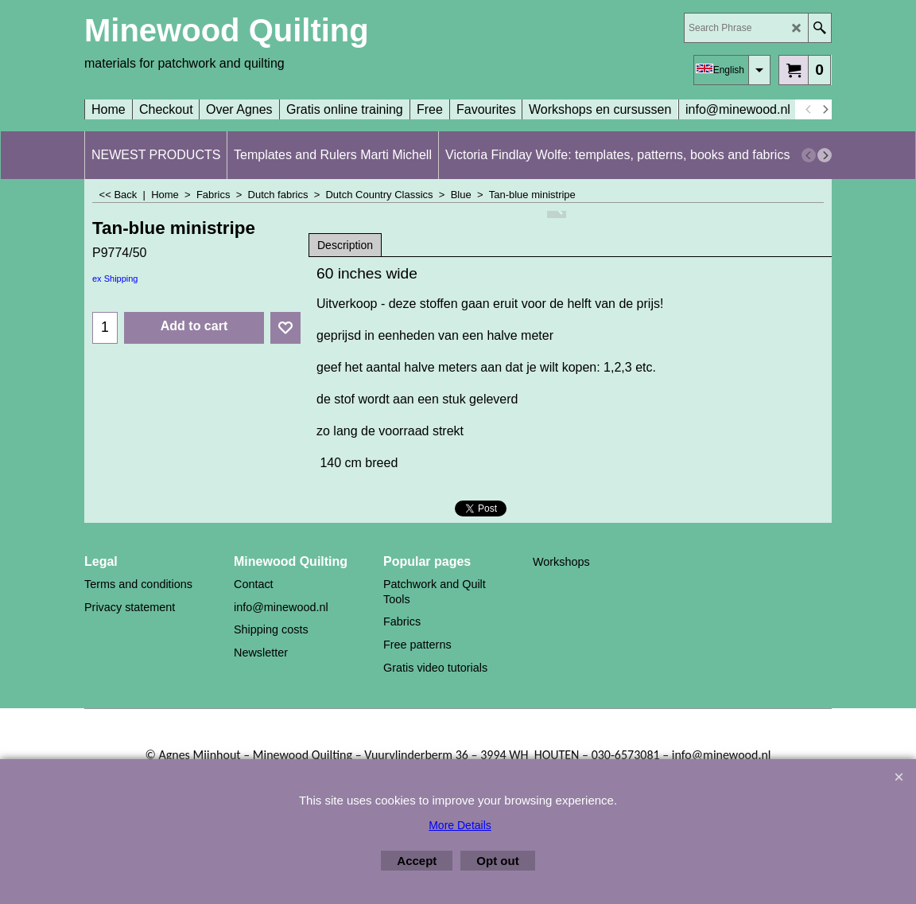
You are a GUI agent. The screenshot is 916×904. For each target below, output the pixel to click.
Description (345, 245)
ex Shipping (115, 278)
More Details (460, 825)
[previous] (809, 110)
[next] (824, 110)
